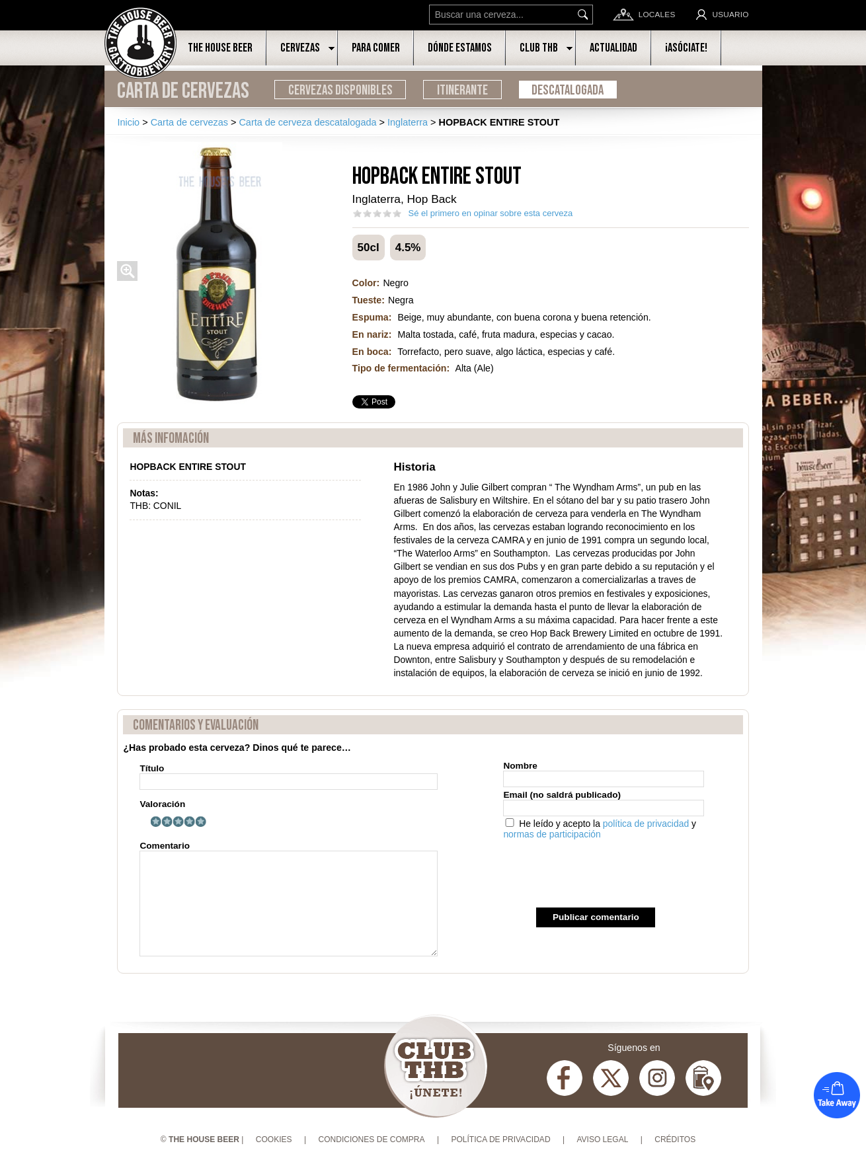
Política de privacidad (500, 1139)
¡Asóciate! (686, 48)
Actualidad (613, 48)
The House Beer (220, 48)
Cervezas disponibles (340, 90)
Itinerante (462, 90)
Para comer (376, 48)
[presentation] (603, 875)
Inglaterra (407, 122)
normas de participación (551, 834)
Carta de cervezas (183, 91)
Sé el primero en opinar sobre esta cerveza (491, 213)
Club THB (539, 48)
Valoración (162, 804)
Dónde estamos (460, 48)
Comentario (288, 898)
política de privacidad (646, 823)
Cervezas (300, 48)
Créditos (674, 1139)
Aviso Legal (602, 1139)
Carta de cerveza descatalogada (307, 122)
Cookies (274, 1139)
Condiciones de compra (371, 1139)
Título (288, 776)
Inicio (128, 122)
